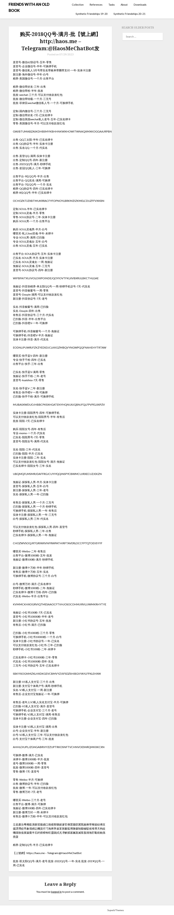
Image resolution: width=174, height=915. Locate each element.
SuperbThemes (115, 910)
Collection (78, 4)
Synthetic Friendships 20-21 (129, 13)
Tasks (111, 4)
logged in (56, 891)
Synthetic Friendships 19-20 (92, 13)
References (96, 4)
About (124, 4)
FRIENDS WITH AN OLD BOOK (29, 7)
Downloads (140, 4)
